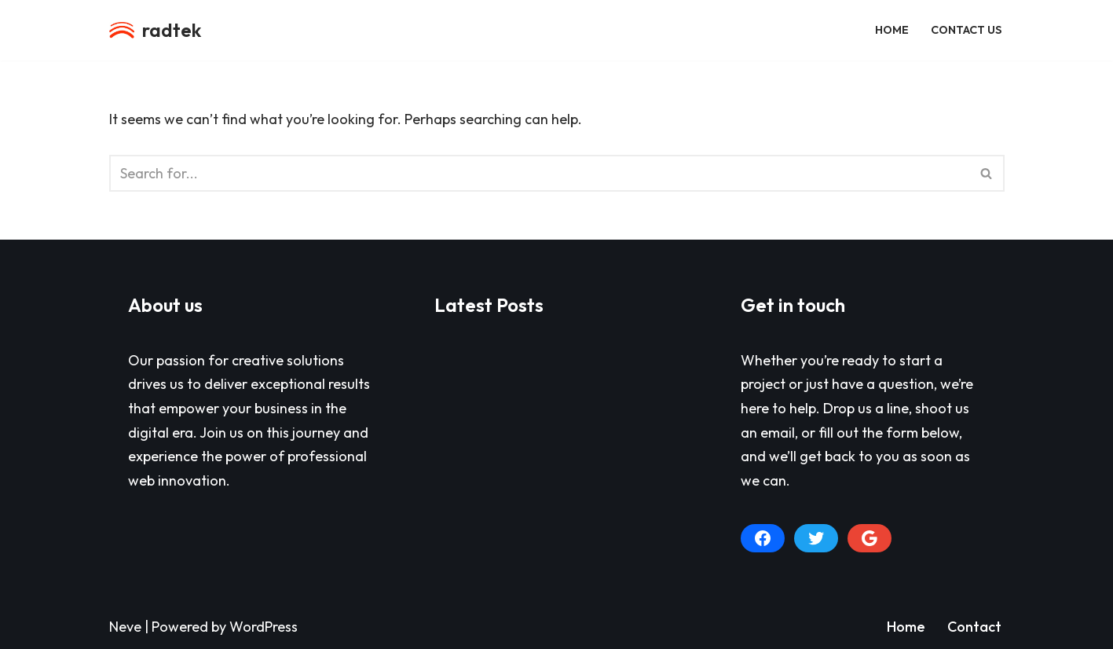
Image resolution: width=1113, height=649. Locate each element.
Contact (974, 627)
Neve (125, 627)
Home (892, 30)
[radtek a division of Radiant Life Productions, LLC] (155, 30)
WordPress (263, 627)
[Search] (539, 173)
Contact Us (966, 30)
